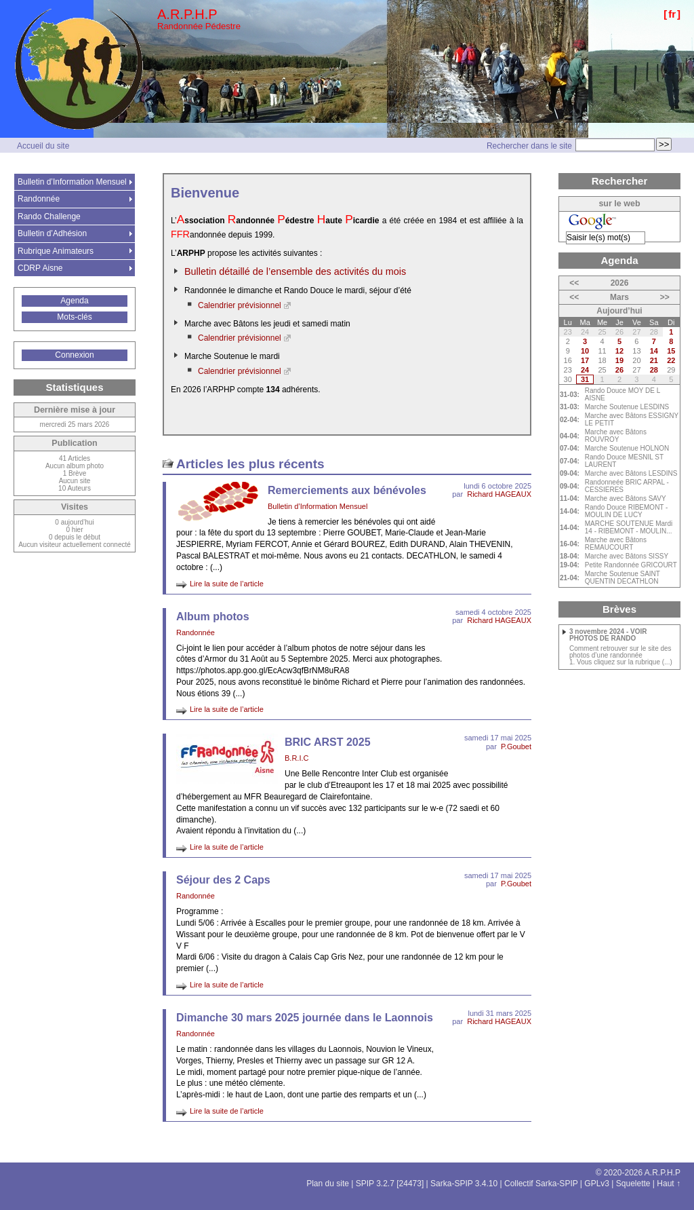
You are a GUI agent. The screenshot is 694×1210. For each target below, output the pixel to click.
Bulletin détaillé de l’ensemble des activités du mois (295, 271)
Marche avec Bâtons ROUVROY (616, 435)
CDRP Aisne (40, 268)
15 (671, 351)
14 (654, 351)
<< (574, 283)
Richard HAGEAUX (499, 494)
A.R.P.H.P (187, 14)
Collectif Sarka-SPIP (541, 1183)
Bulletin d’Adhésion (52, 233)
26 (619, 370)
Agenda (74, 300)
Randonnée (195, 632)
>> (665, 297)
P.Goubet (516, 746)
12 (619, 351)
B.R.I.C (296, 758)
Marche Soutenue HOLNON (627, 448)
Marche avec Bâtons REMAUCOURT (616, 543)
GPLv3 (596, 1183)
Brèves (619, 609)
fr (672, 14)
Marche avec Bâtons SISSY (626, 556)
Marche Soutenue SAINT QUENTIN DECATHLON (622, 577)
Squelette (633, 1183)
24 (585, 370)
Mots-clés (74, 317)
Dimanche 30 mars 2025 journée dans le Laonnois (304, 1017)
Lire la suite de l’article (227, 584)
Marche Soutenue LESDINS (627, 407)
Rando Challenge (49, 216)
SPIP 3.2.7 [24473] (390, 1183)
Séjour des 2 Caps (223, 880)
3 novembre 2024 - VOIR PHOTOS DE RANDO (608, 635)
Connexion (74, 355)
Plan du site (327, 1183)
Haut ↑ (668, 1183)
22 (671, 360)
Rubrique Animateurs (56, 251)
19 (619, 360)
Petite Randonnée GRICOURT (631, 565)
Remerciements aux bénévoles (347, 490)
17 (585, 360)
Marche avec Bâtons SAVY (625, 498)
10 (585, 351)
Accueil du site (43, 146)
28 (654, 370)
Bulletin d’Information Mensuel (317, 506)
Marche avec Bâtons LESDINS (631, 473)
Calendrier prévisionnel (239, 305)
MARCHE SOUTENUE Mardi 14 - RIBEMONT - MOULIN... (628, 527)
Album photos (212, 616)
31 (585, 379)
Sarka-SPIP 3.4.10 (463, 1183)
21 (654, 360)
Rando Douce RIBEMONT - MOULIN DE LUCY (626, 511)
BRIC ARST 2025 (328, 742)
